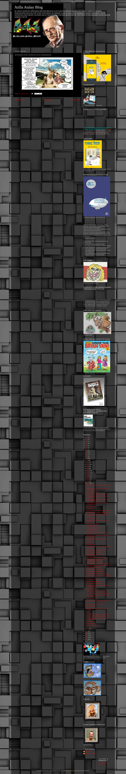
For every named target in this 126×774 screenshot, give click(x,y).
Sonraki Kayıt (19, 100)
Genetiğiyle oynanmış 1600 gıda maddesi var (97, 550)
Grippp (88, 611)
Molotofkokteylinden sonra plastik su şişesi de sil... (98, 563)
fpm (57, 770)
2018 (86, 447)
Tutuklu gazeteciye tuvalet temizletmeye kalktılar (97, 512)
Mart (87, 481)
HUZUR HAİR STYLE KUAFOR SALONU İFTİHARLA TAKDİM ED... (96, 560)
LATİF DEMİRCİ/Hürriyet (92, 530)
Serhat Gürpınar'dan (91, 606)
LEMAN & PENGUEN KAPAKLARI (94, 583)
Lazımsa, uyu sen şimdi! (92, 598)
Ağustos (88, 470)
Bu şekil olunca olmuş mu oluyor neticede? (96, 494)
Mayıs (88, 477)
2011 (86, 631)
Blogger (73, 770)
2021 (86, 441)
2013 (86, 458)
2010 (86, 633)
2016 (86, 451)
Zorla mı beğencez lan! (91, 518)
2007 (86, 639)
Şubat (88, 483)
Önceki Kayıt (75, 100)
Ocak (87, 628)
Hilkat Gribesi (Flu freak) (92, 589)
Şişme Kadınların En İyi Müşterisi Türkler (96, 557)
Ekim (87, 466)
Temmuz (88, 472)
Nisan (88, 479)
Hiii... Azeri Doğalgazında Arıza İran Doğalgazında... (98, 593)
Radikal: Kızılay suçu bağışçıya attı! (94, 569)
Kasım (88, 464)
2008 (86, 637)
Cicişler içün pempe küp (92, 525)
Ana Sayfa (47, 100)
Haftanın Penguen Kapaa (92, 492)
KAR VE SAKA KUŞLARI (92, 506)
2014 (86, 456)
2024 (86, 437)
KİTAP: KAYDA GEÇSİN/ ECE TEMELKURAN (97, 573)
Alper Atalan (88, 751)
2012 (86, 460)
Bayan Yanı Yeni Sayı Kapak (93, 625)
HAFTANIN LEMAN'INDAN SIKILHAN (95, 571)
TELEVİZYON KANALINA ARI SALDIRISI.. (96, 591)
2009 (86, 635)
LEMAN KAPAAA (90, 621)
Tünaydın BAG (89, 508)
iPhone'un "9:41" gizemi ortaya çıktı (94, 604)
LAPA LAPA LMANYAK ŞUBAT (93, 567)
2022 (86, 439)
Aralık (88, 462)
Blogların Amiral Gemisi (90, 753)
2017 (86, 449)
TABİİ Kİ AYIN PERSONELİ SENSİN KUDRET (97, 616)
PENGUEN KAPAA (90, 544)
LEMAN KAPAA (90, 542)
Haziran (88, 474)
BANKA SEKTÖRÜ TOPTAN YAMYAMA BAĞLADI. (98, 510)
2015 (86, 454)
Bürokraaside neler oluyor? (92, 579)
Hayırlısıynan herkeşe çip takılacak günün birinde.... (98, 565)
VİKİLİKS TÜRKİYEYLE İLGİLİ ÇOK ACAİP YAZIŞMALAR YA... (96, 503)
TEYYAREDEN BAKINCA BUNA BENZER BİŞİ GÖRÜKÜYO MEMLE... (97, 500)
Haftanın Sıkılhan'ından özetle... (94, 528)
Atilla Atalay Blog (28, 7)
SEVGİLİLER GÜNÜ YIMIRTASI (94, 552)
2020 (86, 443)
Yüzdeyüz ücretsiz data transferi (94, 581)
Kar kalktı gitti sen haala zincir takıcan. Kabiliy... (97, 614)
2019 (86, 445)
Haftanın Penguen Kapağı (92, 523)
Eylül (87, 468)
